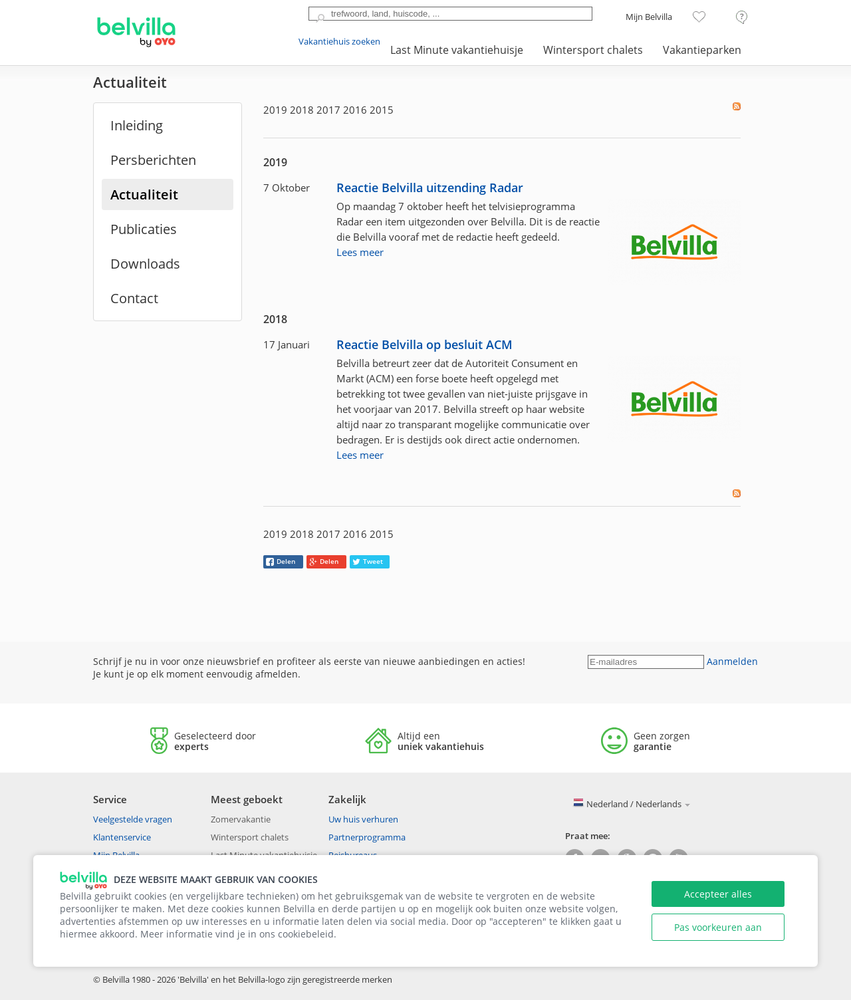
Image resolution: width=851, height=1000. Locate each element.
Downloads (145, 264)
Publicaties (143, 229)
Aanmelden (732, 661)
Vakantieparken (702, 50)
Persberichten (153, 160)
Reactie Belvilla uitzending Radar (429, 187)
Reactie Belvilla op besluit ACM (424, 344)
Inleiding (136, 125)
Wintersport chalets (593, 50)
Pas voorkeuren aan (718, 927)
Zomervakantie (241, 819)
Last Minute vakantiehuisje (456, 50)
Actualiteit (144, 194)
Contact (134, 298)
